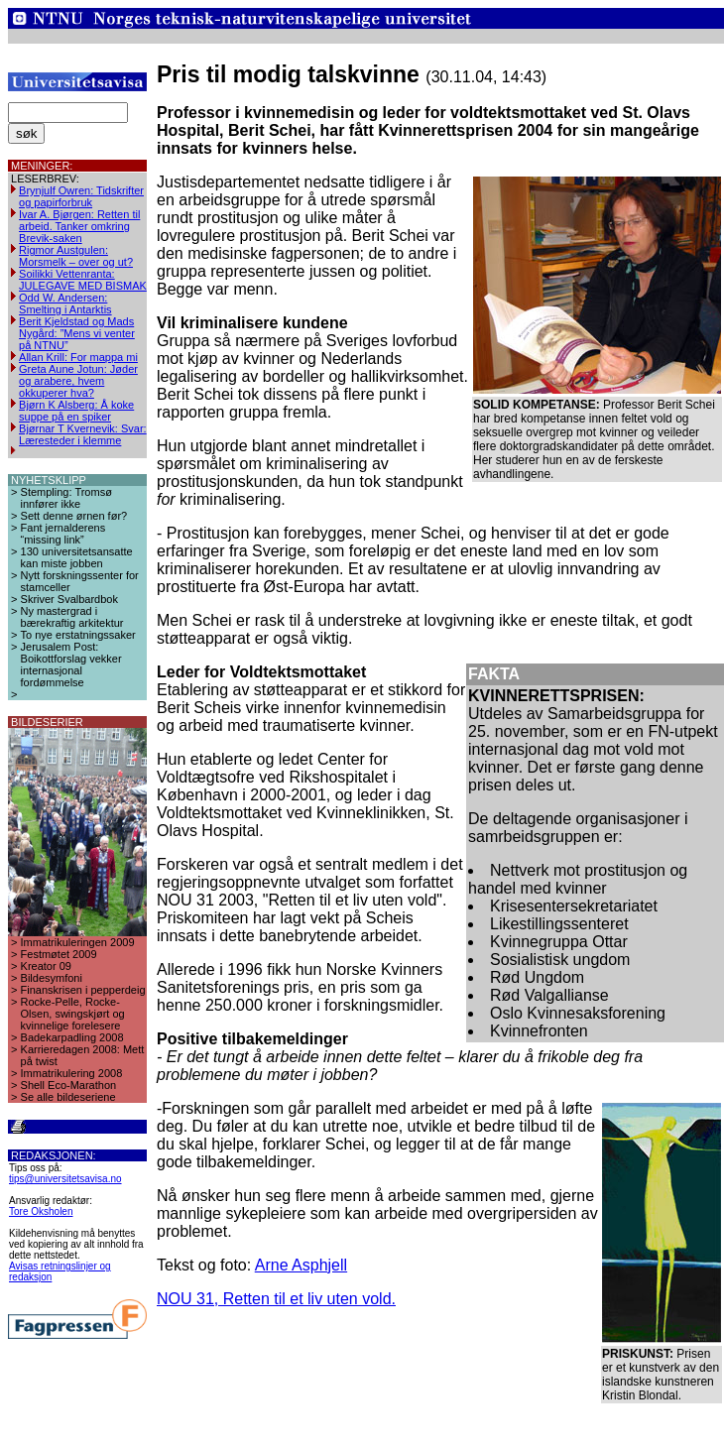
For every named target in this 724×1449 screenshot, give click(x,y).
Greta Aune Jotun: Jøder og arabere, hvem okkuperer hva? (78, 381)
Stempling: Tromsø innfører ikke (66, 498)
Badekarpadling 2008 (72, 1037)
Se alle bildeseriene (68, 1097)
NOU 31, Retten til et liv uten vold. (276, 1298)
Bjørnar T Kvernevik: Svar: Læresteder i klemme (83, 434)
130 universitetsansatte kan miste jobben (77, 557)
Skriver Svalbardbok (69, 599)
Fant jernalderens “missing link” (63, 533)
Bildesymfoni (51, 978)
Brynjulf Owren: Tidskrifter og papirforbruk (81, 196)
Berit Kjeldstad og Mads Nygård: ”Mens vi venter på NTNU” (77, 333)
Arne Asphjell (301, 1265)
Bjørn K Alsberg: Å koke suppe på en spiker (76, 411)
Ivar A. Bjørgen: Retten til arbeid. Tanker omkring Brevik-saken (79, 226)
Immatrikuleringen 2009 (78, 942)
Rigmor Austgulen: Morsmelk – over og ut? (76, 256)
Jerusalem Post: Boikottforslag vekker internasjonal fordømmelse (71, 664)
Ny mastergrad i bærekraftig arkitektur (72, 617)
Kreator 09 (46, 966)
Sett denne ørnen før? (74, 516)
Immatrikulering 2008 (72, 1073)
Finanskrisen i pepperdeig (83, 990)
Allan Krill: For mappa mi (78, 357)
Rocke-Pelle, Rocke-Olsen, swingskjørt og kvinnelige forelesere (73, 1013)
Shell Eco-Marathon (69, 1085)
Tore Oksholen (40, 1211)
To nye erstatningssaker (78, 635)
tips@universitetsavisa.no (65, 1178)
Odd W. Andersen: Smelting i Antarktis (65, 303)
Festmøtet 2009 (59, 954)
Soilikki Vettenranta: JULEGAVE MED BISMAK (83, 280)
